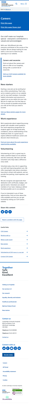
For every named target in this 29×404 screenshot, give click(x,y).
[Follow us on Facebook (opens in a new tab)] (8, 347)
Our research (6, 293)
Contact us (5, 336)
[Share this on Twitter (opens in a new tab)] (3, 211)
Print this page (6, 23)
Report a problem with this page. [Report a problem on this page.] (12, 219)
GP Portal (5, 367)
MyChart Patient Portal (8, 305)
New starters (6, 310)
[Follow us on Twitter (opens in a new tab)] (4, 347)
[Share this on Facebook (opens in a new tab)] (10, 211)
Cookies (5, 379)
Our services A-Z (7, 288)
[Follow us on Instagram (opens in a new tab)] (15, 347)
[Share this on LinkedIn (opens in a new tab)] (6, 211)
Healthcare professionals (9, 301)
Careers (5, 362)
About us (8, 9)
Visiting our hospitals (8, 284)
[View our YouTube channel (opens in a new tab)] (12, 347)
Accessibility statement (9, 371)
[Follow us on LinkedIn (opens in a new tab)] (19, 347)
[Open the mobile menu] (23, 4)
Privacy (5, 375)
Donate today (8, 354)
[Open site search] (16, 3)
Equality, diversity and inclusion (11, 297)
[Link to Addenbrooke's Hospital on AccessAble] (7, 397)
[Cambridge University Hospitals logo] (7, 3)
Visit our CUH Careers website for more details (14, 75)
